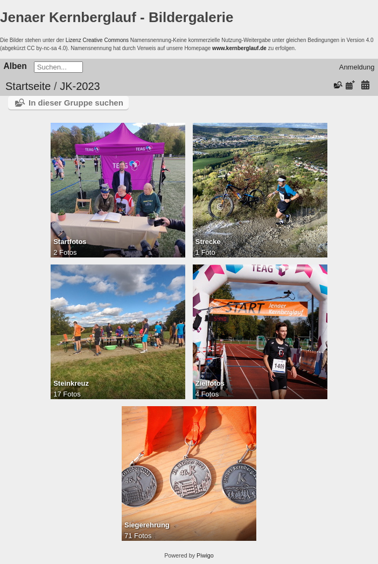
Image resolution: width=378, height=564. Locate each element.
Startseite (28, 86)
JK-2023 (80, 86)
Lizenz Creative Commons (97, 40)
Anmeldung (357, 67)
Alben (15, 66)
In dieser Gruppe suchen (76, 102)
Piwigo (205, 555)
